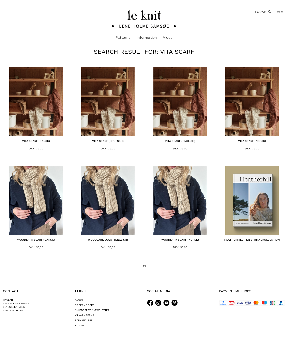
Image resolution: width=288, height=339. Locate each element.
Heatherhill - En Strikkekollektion (252, 239)
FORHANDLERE (83, 320)
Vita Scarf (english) (180, 141)
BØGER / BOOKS (84, 305)
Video (167, 37)
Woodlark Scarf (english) (108, 239)
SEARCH (263, 11)
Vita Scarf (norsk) (252, 141)
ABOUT (79, 299)
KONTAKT (80, 325)
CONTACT (11, 291)
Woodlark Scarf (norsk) (180, 239)
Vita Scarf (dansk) (36, 141)
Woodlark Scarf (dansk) (36, 239)
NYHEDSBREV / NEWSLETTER (92, 310)
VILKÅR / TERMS (84, 315)
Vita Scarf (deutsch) (108, 141)
